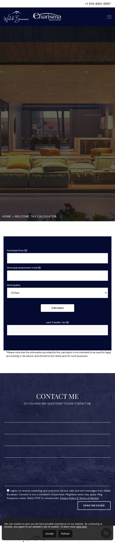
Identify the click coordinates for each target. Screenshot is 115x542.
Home (6, 216)
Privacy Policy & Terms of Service (79, 514)
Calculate (57, 308)
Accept (49, 533)
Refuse (65, 533)
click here (81, 526)
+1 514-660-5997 (98, 3)
